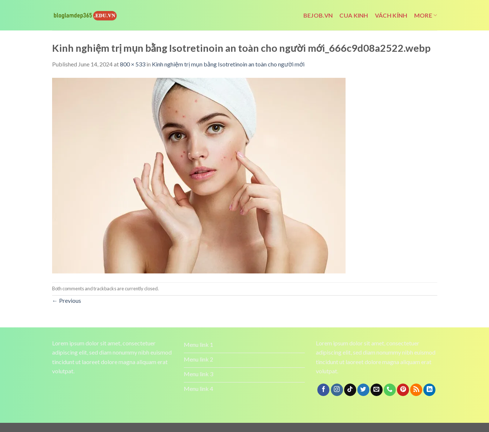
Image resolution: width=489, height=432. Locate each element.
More (425, 15)
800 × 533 (132, 64)
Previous (66, 300)
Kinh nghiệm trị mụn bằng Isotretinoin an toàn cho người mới (228, 64)
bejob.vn (318, 15)
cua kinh (353, 15)
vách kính (391, 15)
